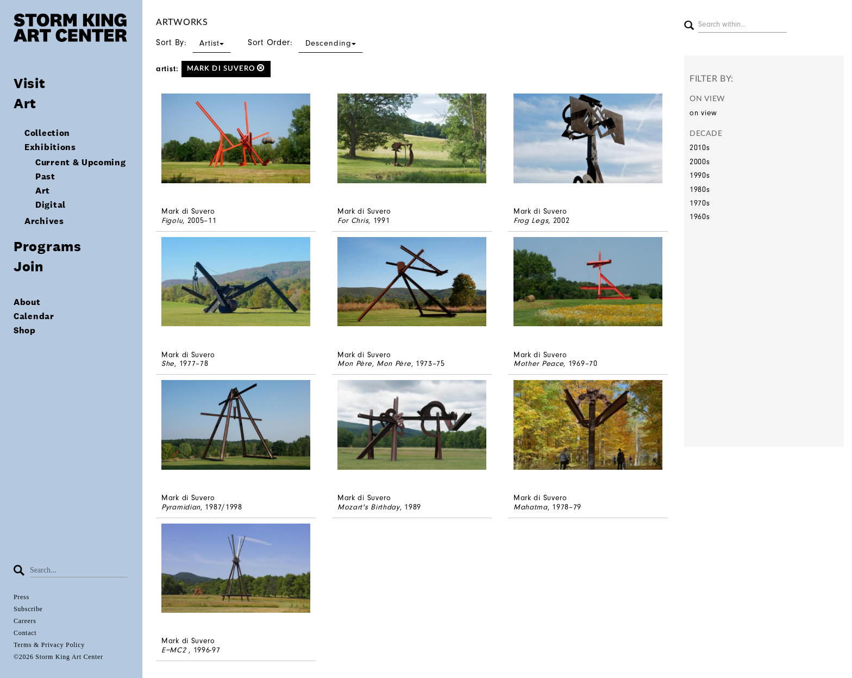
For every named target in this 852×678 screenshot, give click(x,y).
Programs (48, 246)
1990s (700, 175)
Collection (47, 133)
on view (703, 112)
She (167, 363)
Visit (30, 83)
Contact (25, 633)
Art (25, 103)
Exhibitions (50, 147)
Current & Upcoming (80, 162)
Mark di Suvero (226, 68)
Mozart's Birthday (368, 507)
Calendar (34, 316)
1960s (700, 216)
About (27, 302)
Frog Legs (530, 220)
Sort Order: (305, 42)
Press (21, 597)
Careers (25, 621)
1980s (700, 189)
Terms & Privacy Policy (49, 645)
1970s (700, 203)
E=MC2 (175, 650)
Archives (44, 221)
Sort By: (193, 42)
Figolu (172, 220)
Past (45, 176)
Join (28, 266)
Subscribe (28, 609)
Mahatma (530, 507)
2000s (700, 161)
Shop (25, 330)
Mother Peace (538, 363)
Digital (50, 204)
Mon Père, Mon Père (374, 363)
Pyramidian (181, 507)
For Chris (352, 220)
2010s (700, 147)
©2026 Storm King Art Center (58, 657)
